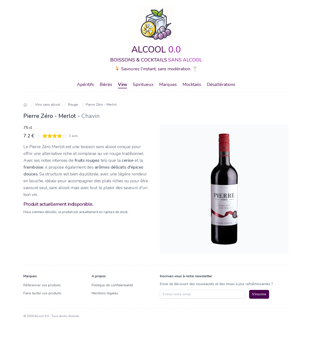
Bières (106, 84)
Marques (168, 84)
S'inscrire (259, 294)
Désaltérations (221, 84)
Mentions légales (105, 293)
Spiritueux (143, 84)
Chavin (90, 116)
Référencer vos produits (42, 285)
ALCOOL (156, 50)
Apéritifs (85, 84)
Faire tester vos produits (42, 293)
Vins (122, 84)
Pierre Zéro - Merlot (101, 104)
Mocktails (192, 84)
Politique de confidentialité (112, 285)
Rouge (73, 104)
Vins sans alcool (47, 104)
